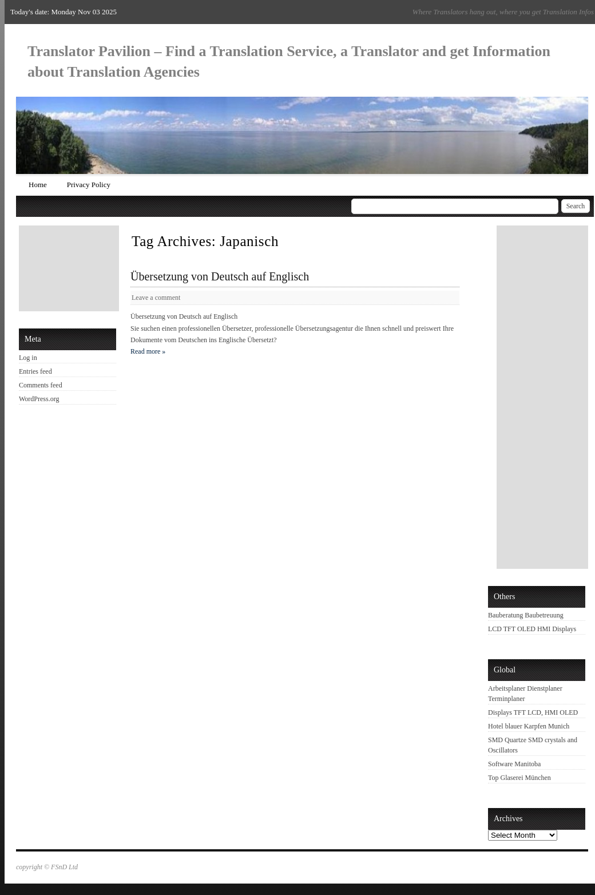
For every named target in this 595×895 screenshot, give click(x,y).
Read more (147, 351)
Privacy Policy (88, 184)
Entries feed (35, 371)
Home (38, 184)
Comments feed (40, 385)
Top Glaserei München (519, 778)
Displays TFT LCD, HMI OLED (533, 712)
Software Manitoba (514, 764)
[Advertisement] (70, 268)
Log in (28, 358)
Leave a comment (156, 298)
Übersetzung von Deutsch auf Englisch (219, 276)
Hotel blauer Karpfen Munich (528, 726)
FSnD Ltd (64, 867)
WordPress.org (39, 399)
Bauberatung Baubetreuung (526, 615)
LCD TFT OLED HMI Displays (532, 629)
